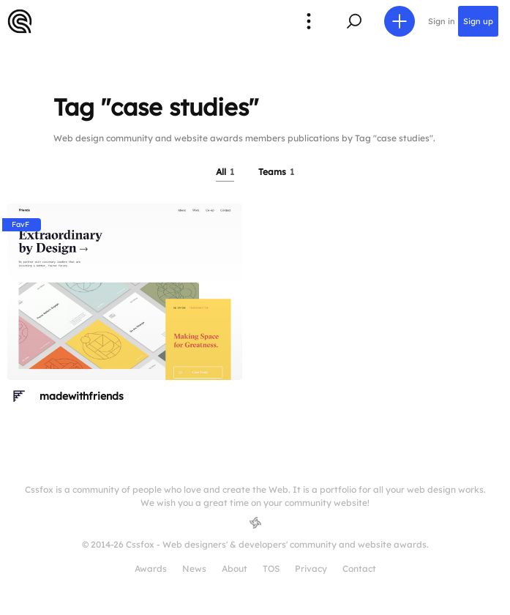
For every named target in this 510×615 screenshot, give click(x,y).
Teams (276, 171)
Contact (359, 568)
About (234, 568)
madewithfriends (82, 396)
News (194, 568)
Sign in (441, 21)
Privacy (311, 568)
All (225, 171)
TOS (271, 568)
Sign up (478, 21)
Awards (151, 568)
